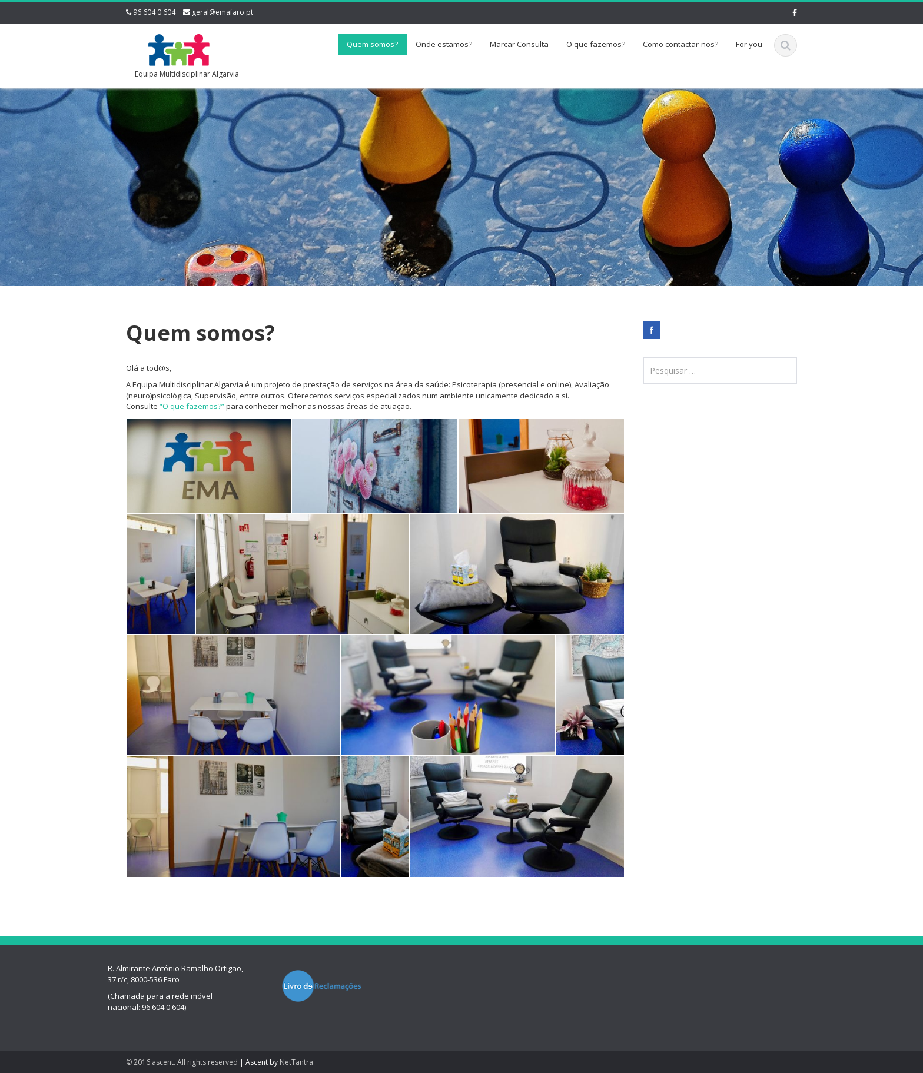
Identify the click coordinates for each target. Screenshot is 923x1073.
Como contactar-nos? (680, 44)
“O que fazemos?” (192, 406)
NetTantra (296, 1062)
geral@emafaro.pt (222, 12)
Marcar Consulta (519, 44)
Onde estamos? (444, 44)
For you (749, 44)
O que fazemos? (595, 44)
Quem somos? (372, 44)
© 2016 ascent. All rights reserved (182, 1062)
